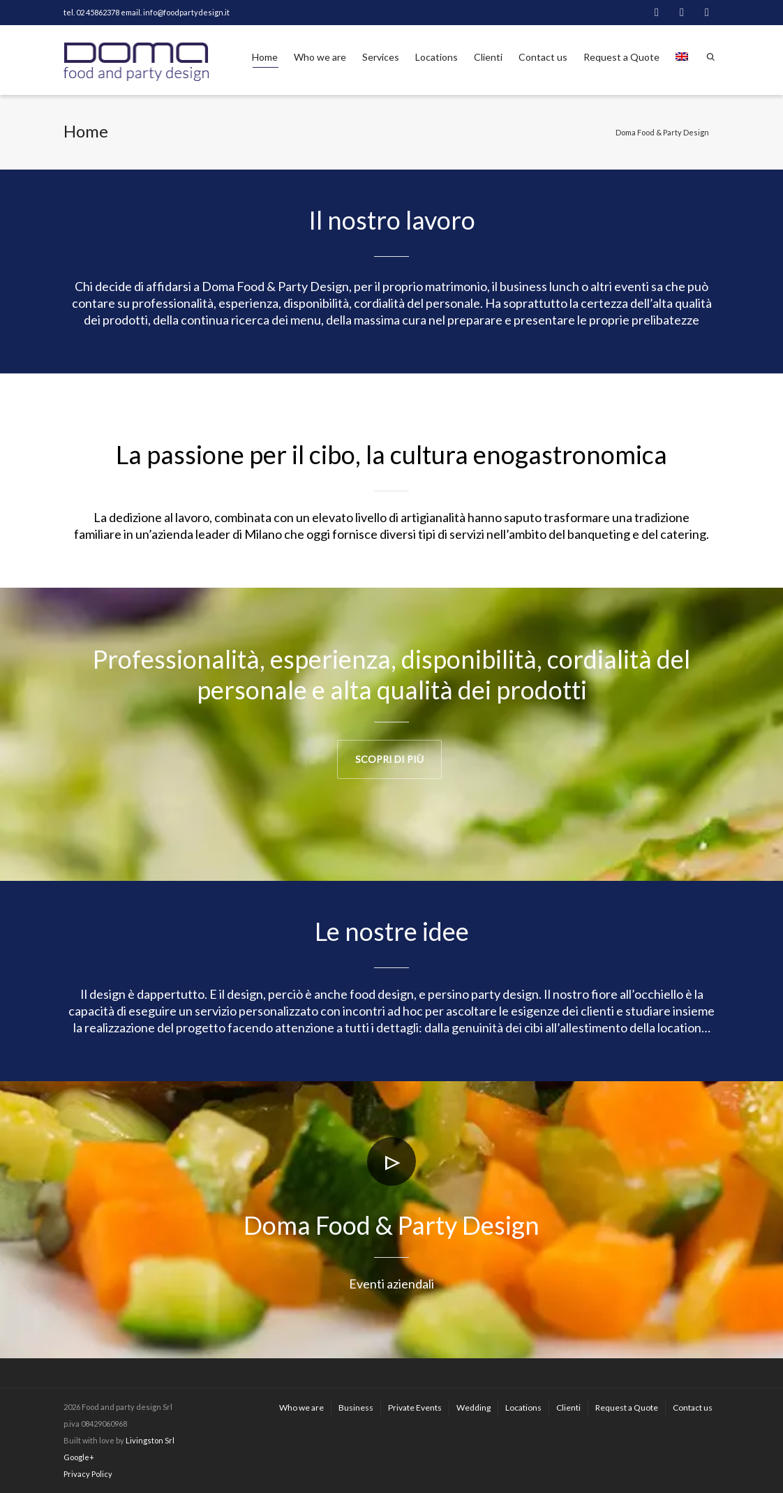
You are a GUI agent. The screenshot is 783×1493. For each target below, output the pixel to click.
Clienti (488, 57)
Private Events (415, 1407)
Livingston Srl (150, 1440)
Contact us (543, 57)
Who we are (320, 57)
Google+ (79, 1457)
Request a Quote (621, 57)
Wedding (473, 1407)
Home (265, 59)
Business (355, 1407)
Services (380, 57)
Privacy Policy (88, 1473)
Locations (436, 57)
